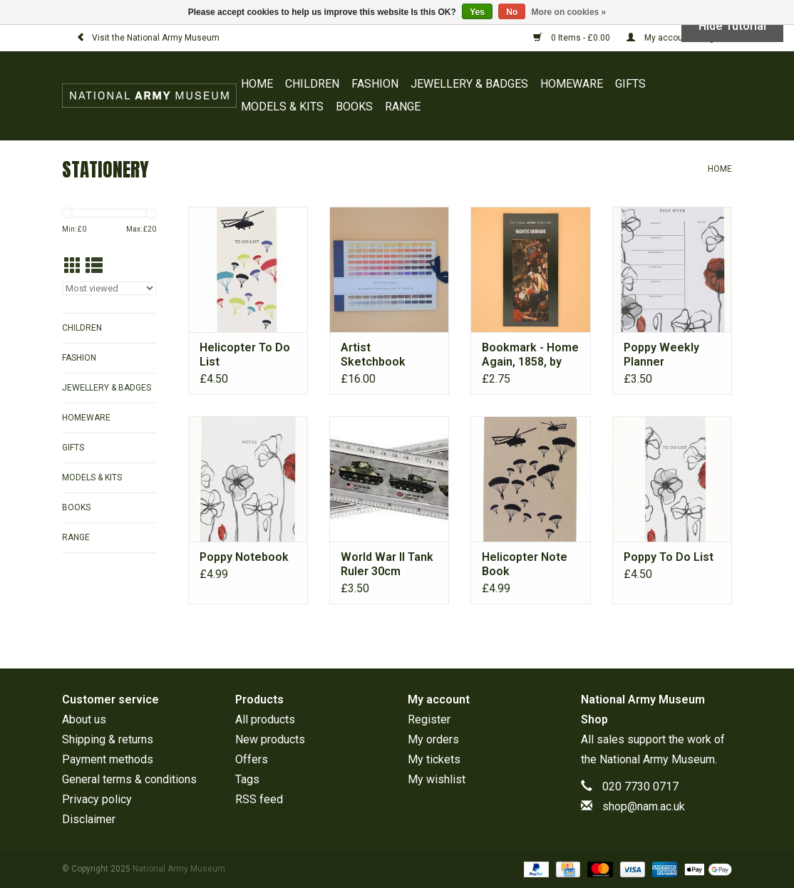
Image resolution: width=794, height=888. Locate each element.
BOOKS (354, 106)
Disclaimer (88, 819)
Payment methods (107, 759)
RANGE (403, 106)
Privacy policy (97, 799)
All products (265, 719)
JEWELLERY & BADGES (469, 84)
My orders (433, 739)
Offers (251, 759)
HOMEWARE (571, 84)
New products (270, 739)
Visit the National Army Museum (148, 38)
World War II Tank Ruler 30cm (387, 564)
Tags (247, 779)
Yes (477, 12)
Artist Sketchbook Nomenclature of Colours (386, 355)
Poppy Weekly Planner (661, 354)
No (511, 12)
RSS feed (259, 799)
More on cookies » (569, 12)
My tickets (434, 759)
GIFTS (630, 84)
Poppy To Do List (668, 557)
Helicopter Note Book (524, 564)
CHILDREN (312, 84)
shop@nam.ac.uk (643, 806)
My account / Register (679, 38)
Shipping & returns (107, 739)
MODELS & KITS (282, 106)
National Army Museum (657, 759)
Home (257, 84)
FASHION (374, 84)
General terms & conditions (129, 779)
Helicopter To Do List (245, 354)
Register (429, 719)
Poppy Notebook (244, 557)
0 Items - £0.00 (572, 38)
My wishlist (436, 779)
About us (84, 719)
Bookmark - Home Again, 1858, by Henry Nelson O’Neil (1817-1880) (530, 355)
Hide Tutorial (732, 26)
